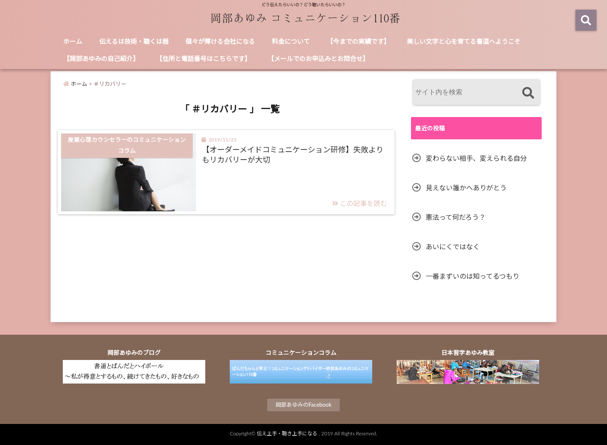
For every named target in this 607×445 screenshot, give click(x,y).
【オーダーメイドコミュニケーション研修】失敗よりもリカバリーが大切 (293, 154)
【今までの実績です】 (358, 41)
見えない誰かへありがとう (466, 188)
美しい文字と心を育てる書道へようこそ (464, 41)
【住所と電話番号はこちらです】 (203, 58)
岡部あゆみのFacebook (304, 404)
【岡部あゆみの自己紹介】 (101, 58)
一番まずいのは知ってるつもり (472, 276)
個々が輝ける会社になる (220, 41)
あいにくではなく (453, 246)
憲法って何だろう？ (456, 217)
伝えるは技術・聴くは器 (134, 41)
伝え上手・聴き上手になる (287, 433)
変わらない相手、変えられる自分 (476, 158)
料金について (291, 41)
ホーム (72, 41)
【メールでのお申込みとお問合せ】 (318, 58)
